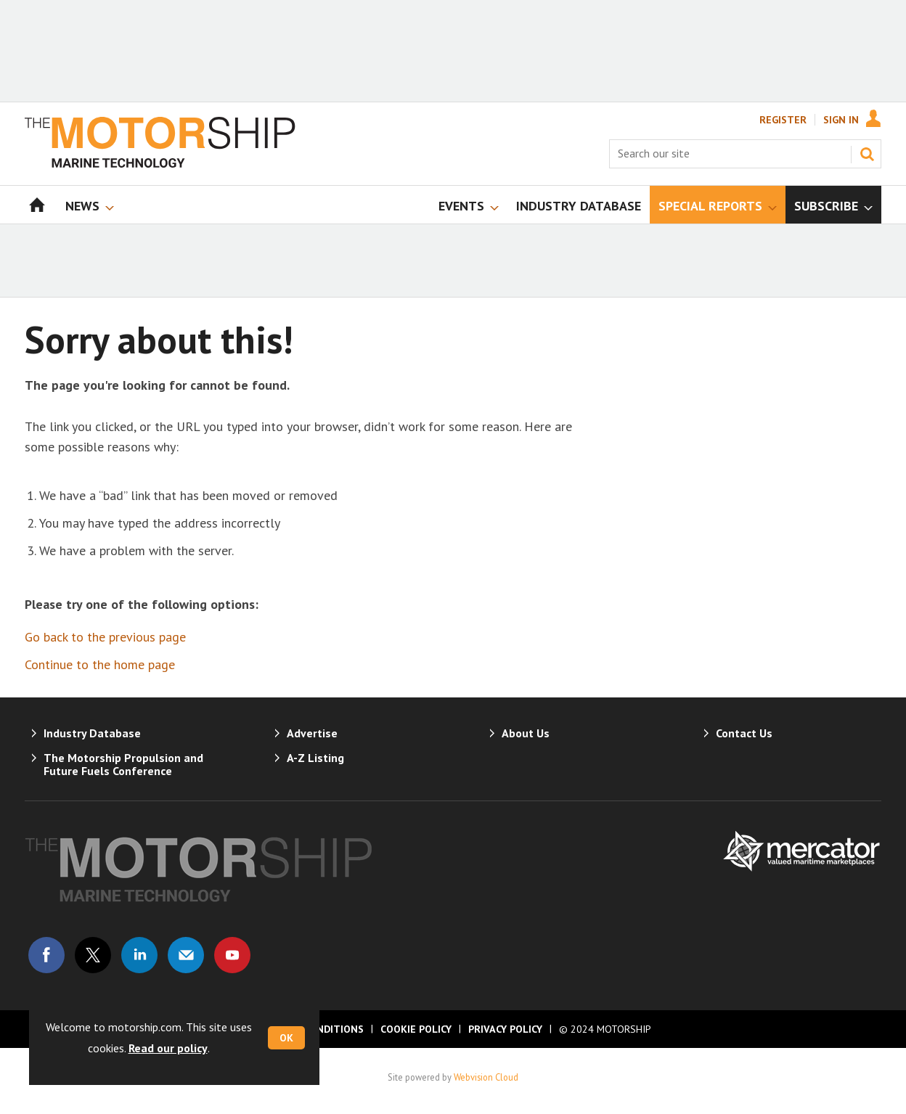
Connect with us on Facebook (46, 955)
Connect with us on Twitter (93, 955)
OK (286, 1037)
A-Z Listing (315, 757)
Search (866, 153)
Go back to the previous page (105, 636)
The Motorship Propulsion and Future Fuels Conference (123, 764)
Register (783, 120)
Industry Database (92, 733)
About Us (526, 733)
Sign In (841, 120)
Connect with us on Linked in (139, 955)
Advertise (312, 733)
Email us (186, 955)
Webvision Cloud (486, 1077)
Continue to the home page (100, 664)
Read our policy (168, 1048)
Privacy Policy (505, 1029)
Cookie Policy (416, 1029)
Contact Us (744, 733)
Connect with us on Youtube (232, 955)
